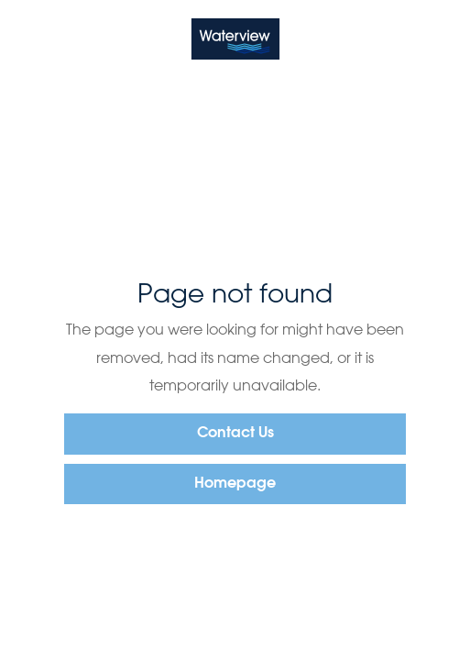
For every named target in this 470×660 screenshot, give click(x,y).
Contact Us (235, 433)
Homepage (235, 484)
